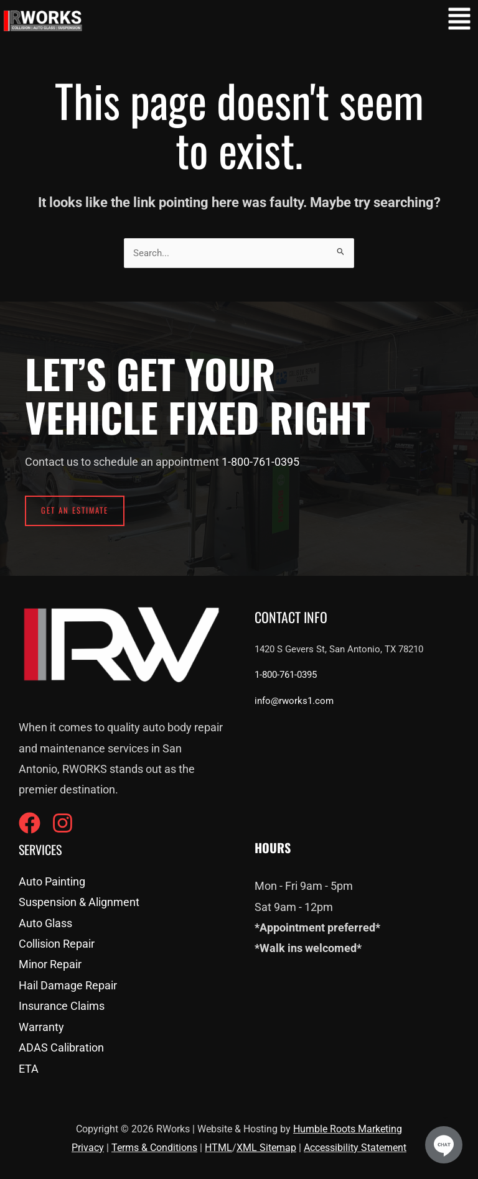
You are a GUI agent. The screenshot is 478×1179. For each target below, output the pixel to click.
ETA (29, 1068)
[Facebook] (29, 823)
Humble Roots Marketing (347, 1129)
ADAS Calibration (61, 1047)
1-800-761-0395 (260, 461)
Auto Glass (45, 923)
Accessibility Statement (355, 1148)
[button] (459, 20)
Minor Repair (50, 964)
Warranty (41, 1026)
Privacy (88, 1148)
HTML (218, 1148)
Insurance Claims (62, 1005)
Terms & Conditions (154, 1148)
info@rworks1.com (294, 700)
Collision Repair (57, 943)
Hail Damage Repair (68, 985)
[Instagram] (62, 823)
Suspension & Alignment (79, 902)
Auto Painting (52, 881)
